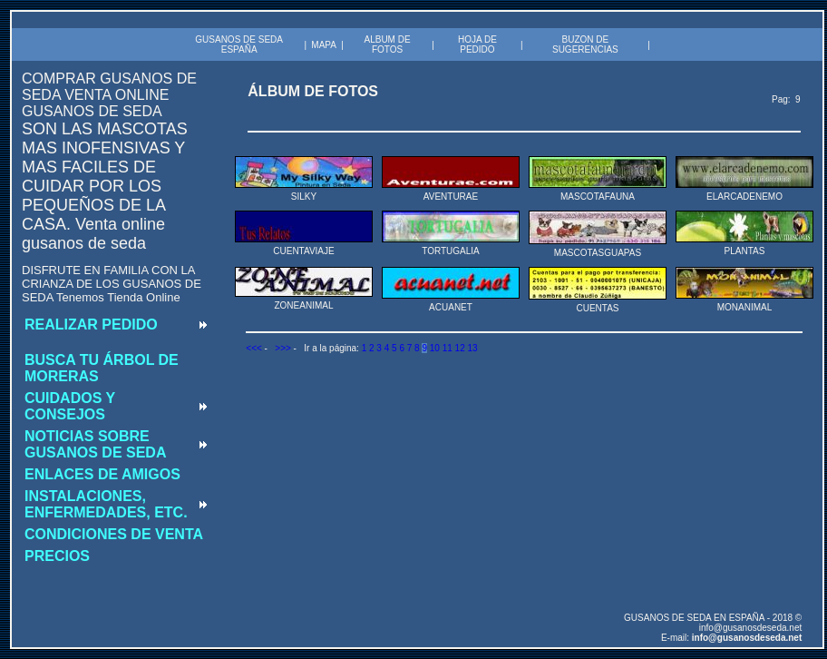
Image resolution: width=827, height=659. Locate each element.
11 (447, 348)
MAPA (323, 45)
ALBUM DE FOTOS (387, 44)
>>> (283, 348)
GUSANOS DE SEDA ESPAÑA (239, 44)
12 (460, 348)
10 (435, 348)
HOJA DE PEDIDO (477, 44)
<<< (254, 348)
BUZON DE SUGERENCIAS (585, 44)
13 (472, 348)
